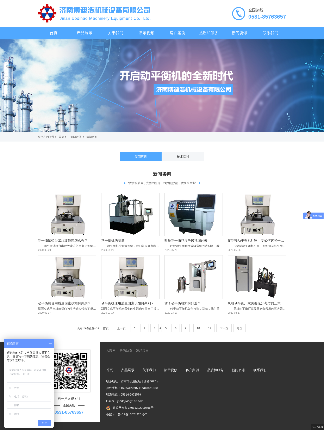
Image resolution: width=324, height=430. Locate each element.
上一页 (121, 328)
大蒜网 (111, 350)
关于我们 (115, 33)
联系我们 (270, 33)
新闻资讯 (239, 33)
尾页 (239, 328)
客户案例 (177, 33)
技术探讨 (183, 156)
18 (198, 328)
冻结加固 (142, 350)
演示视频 (146, 33)
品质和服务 (208, 33)
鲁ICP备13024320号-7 (132, 414)
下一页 (224, 328)
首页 (53, 33)
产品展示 (84, 33)
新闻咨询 (91, 136)
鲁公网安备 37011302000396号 (133, 407)
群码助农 (126, 350)
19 (209, 328)
